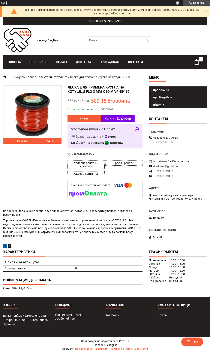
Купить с (118, 119)
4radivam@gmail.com (166, 166)
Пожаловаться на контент (91, 348)
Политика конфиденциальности (128, 348)
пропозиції (38, 62)
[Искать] (147, 40)
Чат (192, 342)
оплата (61, 62)
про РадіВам (110, 62)
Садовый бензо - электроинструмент (40, 77)
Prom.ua (124, 341)
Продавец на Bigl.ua (105, 345)
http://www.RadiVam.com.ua (171, 161)
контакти (135, 62)
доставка (83, 62)
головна (14, 62)
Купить (84, 118)
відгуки (158, 104)
